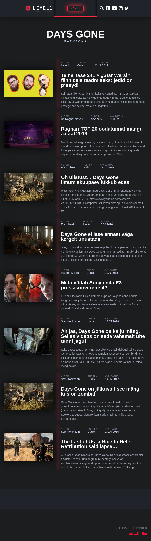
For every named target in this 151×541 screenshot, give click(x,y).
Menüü (75, 8)
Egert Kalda (68, 224)
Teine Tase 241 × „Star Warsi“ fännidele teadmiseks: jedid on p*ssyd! (97, 80)
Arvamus (96, 119)
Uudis (86, 167)
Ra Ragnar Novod (72, 119)
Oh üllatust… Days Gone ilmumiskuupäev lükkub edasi (96, 180)
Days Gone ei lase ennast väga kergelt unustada (97, 236)
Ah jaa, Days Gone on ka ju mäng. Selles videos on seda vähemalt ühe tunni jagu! (103, 336)
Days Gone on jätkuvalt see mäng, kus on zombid (101, 391)
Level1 (65, 65)
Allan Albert (68, 167)
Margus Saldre (70, 272)
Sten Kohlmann (70, 321)
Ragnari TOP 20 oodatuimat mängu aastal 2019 (102, 131)
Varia (80, 65)
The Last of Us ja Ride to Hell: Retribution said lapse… (95, 444)
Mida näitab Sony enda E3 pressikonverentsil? (91, 285)
